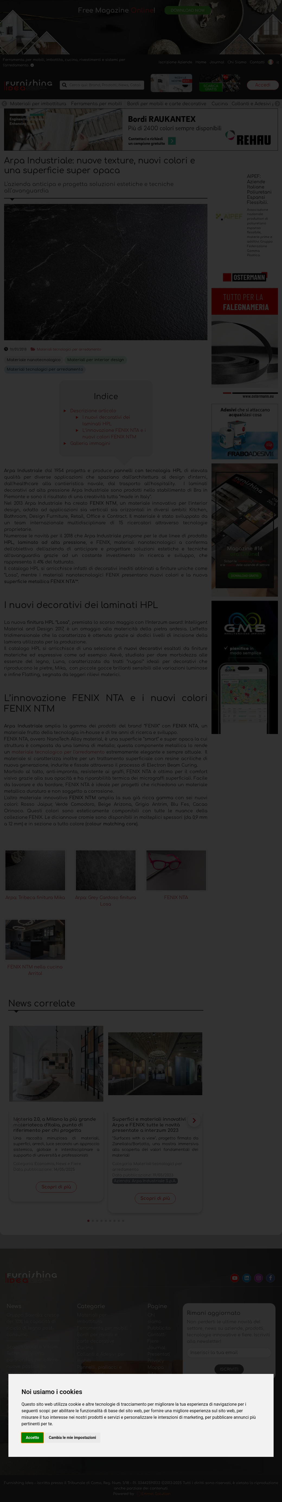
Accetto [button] (32, 1437)
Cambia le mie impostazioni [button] (72, 1437)
